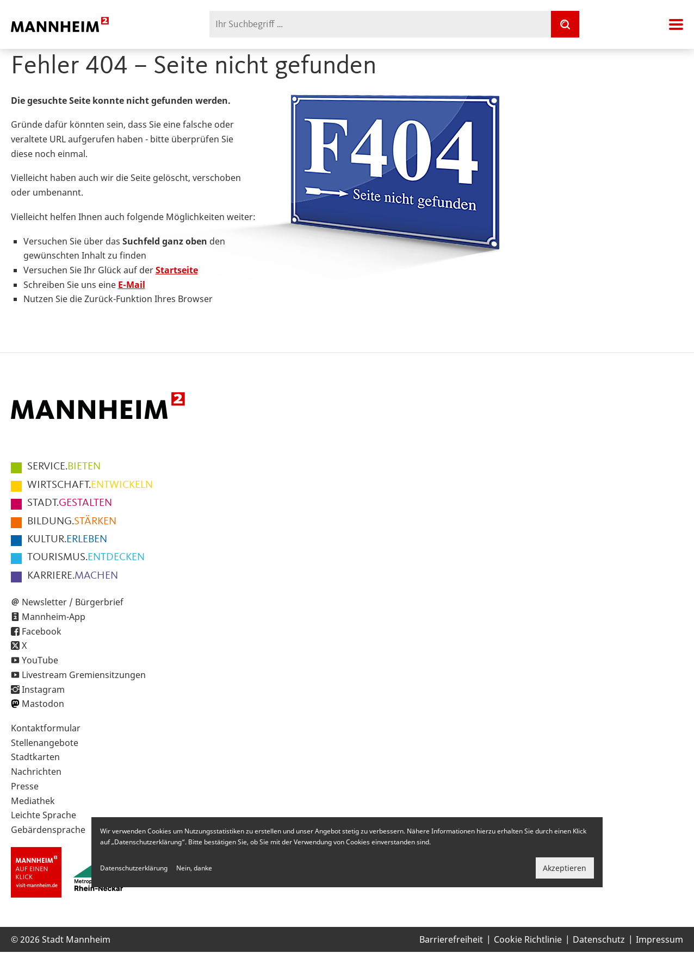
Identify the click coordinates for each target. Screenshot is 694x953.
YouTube (40, 660)
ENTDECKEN (86, 557)
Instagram (43, 689)
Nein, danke (194, 868)
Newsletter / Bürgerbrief (72, 602)
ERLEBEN (67, 539)
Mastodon (43, 704)
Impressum (659, 939)
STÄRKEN (71, 521)
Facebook (41, 631)
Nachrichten (36, 772)
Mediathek (33, 801)
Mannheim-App (53, 617)
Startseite (177, 270)
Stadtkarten (35, 757)
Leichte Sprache (43, 815)
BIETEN (64, 466)
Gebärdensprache (48, 830)
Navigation (676, 24)
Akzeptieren (564, 868)
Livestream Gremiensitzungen (84, 675)
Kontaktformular (45, 728)
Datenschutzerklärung (134, 868)
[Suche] (565, 24)
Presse (25, 786)
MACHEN (72, 575)
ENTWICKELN (90, 485)
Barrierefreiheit (451, 939)
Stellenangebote (44, 743)
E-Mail (131, 285)
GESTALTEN (69, 503)
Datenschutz (599, 939)
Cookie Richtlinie (528, 939)
